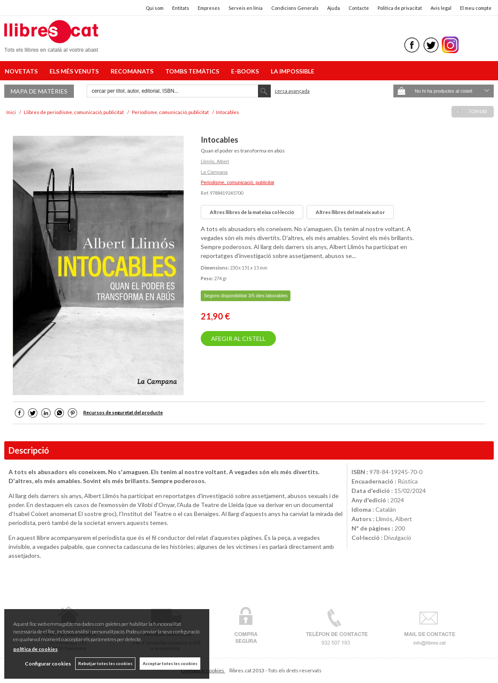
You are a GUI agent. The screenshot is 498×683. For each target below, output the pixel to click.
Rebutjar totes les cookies (105, 663)
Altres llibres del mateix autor (350, 212)
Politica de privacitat (400, 8)
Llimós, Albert (215, 161)
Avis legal (441, 8)
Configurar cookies (48, 663)
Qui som (155, 8)
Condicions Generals (295, 8)
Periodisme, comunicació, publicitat (237, 182)
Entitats (180, 8)
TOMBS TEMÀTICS (193, 71)
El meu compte (476, 8)
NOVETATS (22, 71)
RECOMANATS (133, 71)
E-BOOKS (246, 71)
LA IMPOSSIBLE (292, 71)
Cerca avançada (292, 91)
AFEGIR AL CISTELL (238, 338)
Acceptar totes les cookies (170, 663)
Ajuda (333, 8)
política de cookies (35, 649)
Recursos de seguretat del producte (123, 412)
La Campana (214, 172)
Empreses (209, 8)
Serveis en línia (245, 8)
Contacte (359, 8)
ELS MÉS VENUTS (75, 71)
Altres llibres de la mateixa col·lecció (252, 212)
